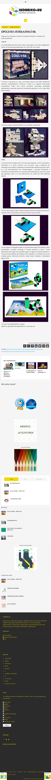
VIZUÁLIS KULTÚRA (6, 575)
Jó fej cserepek (11, 604)
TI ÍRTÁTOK (8, 678)
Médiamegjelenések (32, 771)
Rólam (10, 771)
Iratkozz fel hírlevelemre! (10, 637)
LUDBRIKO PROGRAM (11, 673)
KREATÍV (7, 668)
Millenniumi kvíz (15, 483)
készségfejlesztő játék (7, 351)
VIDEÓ (6, 681)
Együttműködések (41, 771)
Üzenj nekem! (7, 635)
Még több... (40, 479)
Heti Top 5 (17, 368)
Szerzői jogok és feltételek (10, 774)
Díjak (25, 771)
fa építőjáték (24, 349)
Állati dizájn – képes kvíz (17, 491)
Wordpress (37, 778)
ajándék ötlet (10, 349)
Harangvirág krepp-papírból (15, 596)
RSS (5, 639)
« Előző (2, 773)
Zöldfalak (10, 536)
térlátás (32, 351)
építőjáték (17, 349)
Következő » (47, 773)
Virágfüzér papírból (13, 588)
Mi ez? (6, 771)
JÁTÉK (6, 666)
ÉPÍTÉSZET (16, 27)
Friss (25, 479)
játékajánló (39, 349)
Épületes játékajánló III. (18, 31)
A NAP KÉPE (8, 658)
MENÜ (25, 1)
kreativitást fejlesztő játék (22, 351)
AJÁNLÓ (12, 27)
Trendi (11, 479)
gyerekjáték (32, 349)
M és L (15, 771)
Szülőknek (20, 771)
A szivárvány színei (15, 499)
